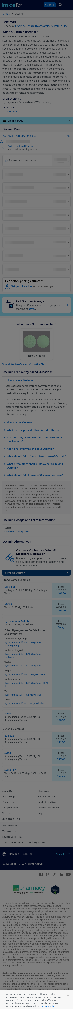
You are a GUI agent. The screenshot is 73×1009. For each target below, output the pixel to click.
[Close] (68, 1001)
